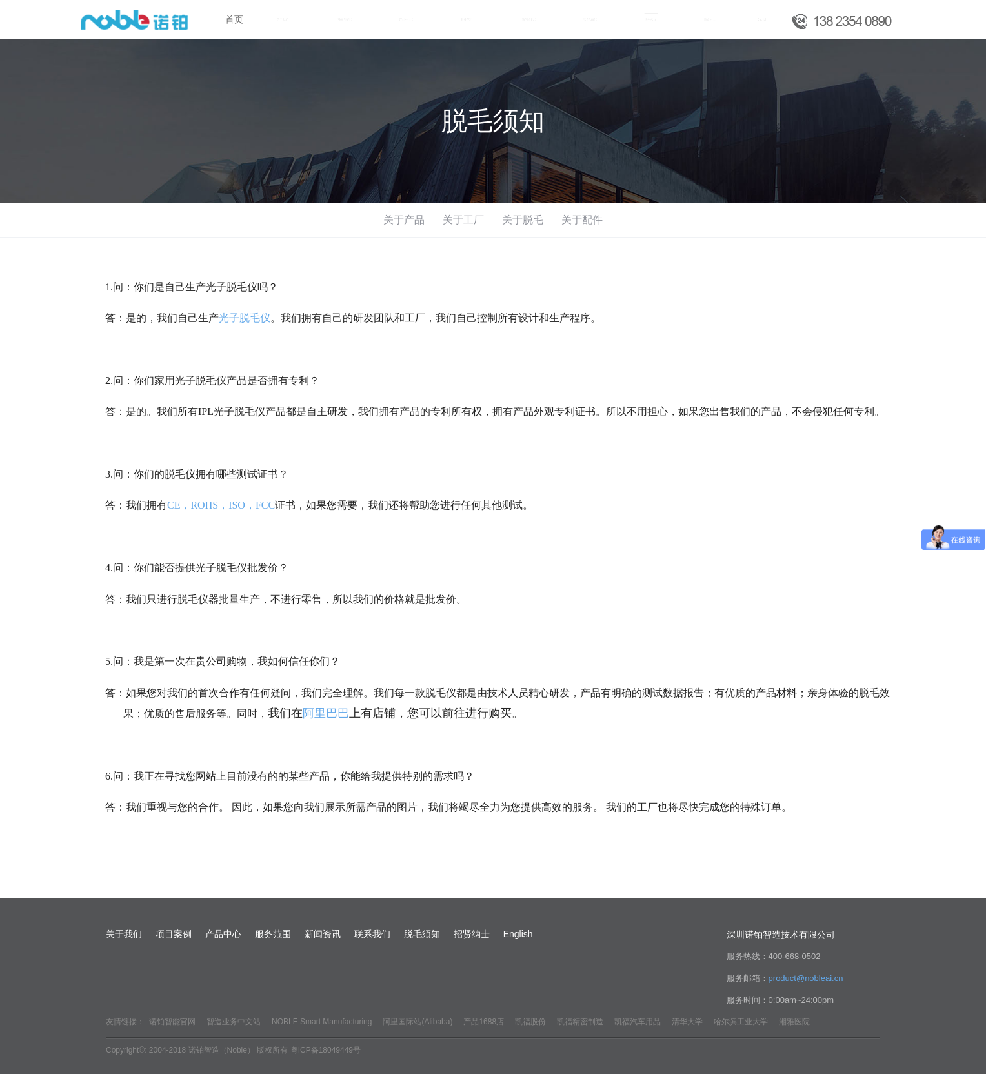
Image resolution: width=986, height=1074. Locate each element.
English (762, 19)
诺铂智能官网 (172, 1021)
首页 (234, 19)
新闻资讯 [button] (529, 20)
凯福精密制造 (580, 1021)
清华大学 (687, 1021)
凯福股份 (530, 1021)
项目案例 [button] (345, 20)
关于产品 (404, 219)
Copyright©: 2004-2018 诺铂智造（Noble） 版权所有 (197, 1050)
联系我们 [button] (590, 20)
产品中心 (223, 934)
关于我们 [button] (284, 20)
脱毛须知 (422, 934)
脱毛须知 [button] (651, 20)
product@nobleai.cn (806, 978)
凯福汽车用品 (637, 1021)
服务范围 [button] (467, 20)
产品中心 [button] (406, 20)
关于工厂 (463, 219)
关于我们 (124, 934)
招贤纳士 (710, 19)
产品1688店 (483, 1021)
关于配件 (582, 219)
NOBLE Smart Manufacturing (322, 1021)
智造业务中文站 (233, 1021)
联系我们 (372, 934)
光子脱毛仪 (244, 317)
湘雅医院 (794, 1021)
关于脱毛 (522, 219)
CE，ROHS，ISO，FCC (221, 505)
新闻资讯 (323, 934)
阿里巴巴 (326, 713)
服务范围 (273, 934)
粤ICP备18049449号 (325, 1050)
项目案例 (174, 934)
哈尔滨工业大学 (741, 1021)
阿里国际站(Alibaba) (417, 1021)
